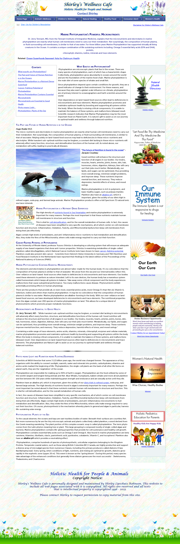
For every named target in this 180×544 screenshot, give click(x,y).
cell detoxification (58, 222)
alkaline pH (107, 195)
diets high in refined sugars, (97, 382)
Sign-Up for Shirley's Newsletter (35, 24)
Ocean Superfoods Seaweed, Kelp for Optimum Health (53, 58)
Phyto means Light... (27, 107)
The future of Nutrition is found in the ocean (103, 150)
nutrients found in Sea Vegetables (70, 212)
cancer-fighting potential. (112, 251)
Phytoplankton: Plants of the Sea (32, 111)
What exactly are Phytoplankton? (32, 71)
